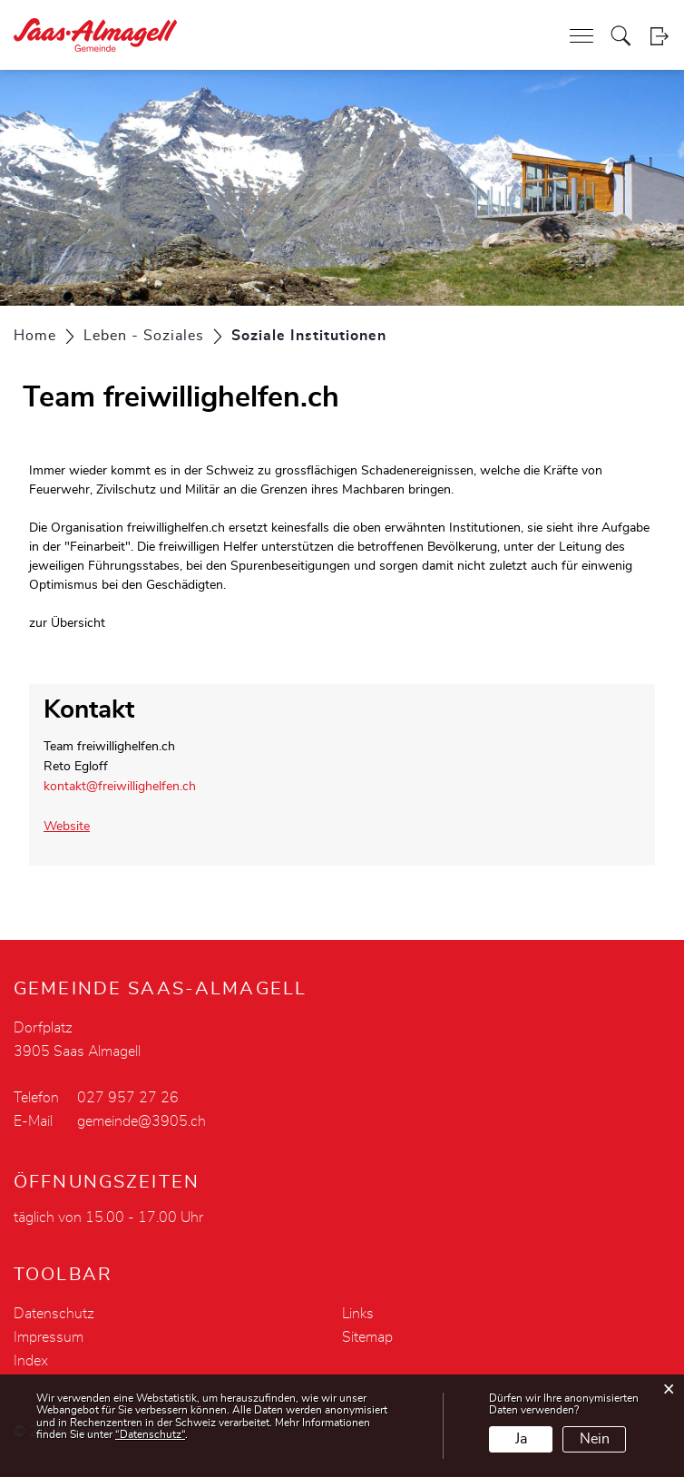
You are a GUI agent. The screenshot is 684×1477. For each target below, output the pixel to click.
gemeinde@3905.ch (141, 1121)
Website (75, 826)
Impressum (48, 1337)
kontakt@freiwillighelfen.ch (120, 786)
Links (358, 1313)
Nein (595, 1439)
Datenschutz (54, 1313)
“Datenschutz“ (150, 1434)
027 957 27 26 (128, 1098)
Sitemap (367, 1337)
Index (31, 1361)
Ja (521, 1439)
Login (659, 36)
